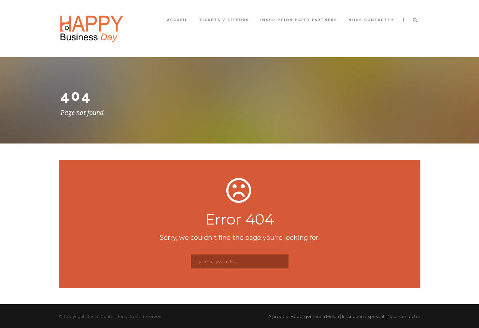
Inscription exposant (363, 316)
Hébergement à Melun (314, 316)
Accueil (177, 20)
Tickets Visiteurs (224, 20)
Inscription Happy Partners (298, 20)
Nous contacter (371, 20)
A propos (278, 316)
